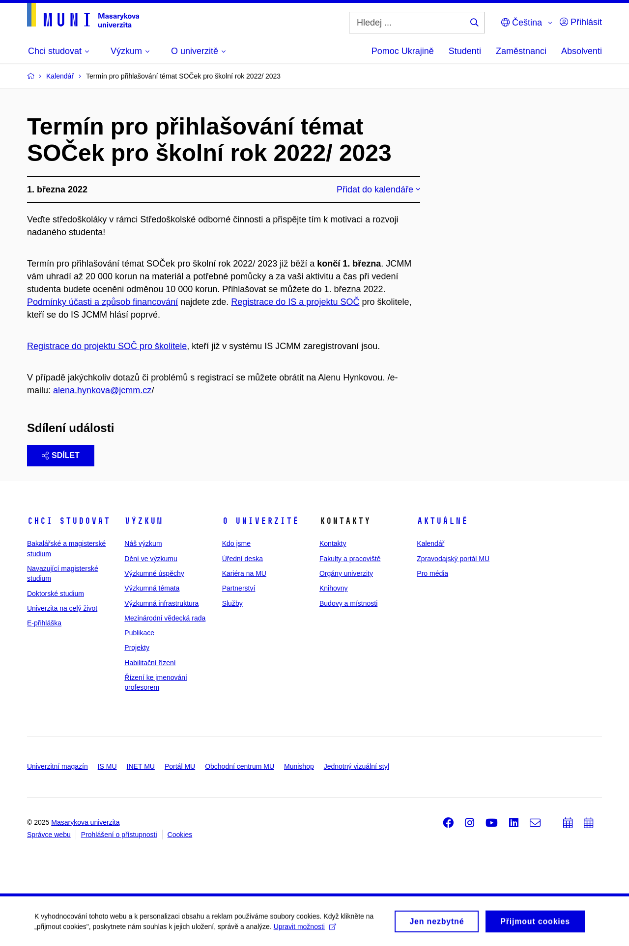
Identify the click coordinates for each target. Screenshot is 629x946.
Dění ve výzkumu (150, 559)
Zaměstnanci (521, 51)
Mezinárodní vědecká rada (164, 618)
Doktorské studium (55, 593)
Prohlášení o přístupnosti (119, 834)
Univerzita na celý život (62, 608)
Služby (232, 603)
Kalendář (430, 543)
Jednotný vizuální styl (356, 766)
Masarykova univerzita (85, 822)
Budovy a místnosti (348, 603)
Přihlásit (581, 22)
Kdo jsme (236, 543)
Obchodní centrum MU (239, 766)
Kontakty (332, 543)
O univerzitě (260, 520)
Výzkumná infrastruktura (161, 603)
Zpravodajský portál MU (453, 559)
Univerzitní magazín (57, 766)
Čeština (521, 22)
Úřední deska (242, 559)
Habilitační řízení (149, 663)
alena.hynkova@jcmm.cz (102, 390)
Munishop (299, 766)
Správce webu (49, 834)
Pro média (432, 573)
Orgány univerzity (346, 573)
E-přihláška (44, 623)
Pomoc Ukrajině (403, 51)
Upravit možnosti (305, 929)
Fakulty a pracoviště (350, 559)
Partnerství (239, 588)
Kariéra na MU (244, 573)
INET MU (141, 766)
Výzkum (143, 520)
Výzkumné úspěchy (154, 573)
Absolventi (581, 51)
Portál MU (180, 766)
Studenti (465, 51)
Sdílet (61, 455)
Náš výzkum (143, 543)
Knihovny (333, 588)
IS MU (107, 766)
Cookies (180, 834)
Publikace (139, 633)
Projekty (136, 647)
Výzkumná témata (151, 588)
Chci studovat (68, 520)
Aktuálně (442, 520)
